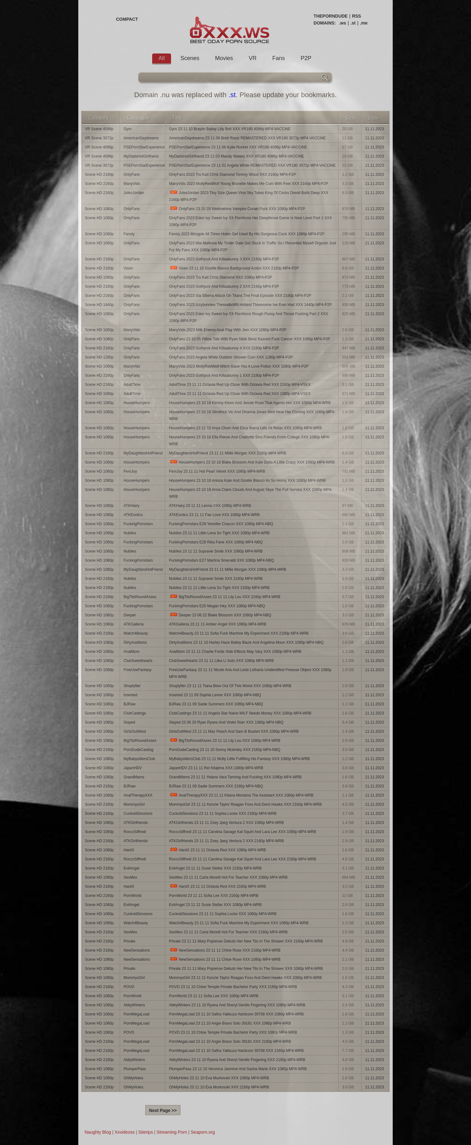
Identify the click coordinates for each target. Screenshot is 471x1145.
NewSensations (137, 950)
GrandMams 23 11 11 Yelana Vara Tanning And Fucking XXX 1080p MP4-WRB (235, 777)
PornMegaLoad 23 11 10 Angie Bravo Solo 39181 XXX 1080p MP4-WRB (230, 1023)
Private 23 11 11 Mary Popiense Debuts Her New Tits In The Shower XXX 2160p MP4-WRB (246, 941)
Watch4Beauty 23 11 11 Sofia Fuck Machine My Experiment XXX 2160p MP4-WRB (238, 633)
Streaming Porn (172, 1132)
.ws (342, 22)
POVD (129, 987)
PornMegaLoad (136, 1014)
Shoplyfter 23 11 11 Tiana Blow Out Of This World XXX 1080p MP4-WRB (230, 686)
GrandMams (134, 777)
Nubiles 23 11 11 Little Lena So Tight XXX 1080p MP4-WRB (219, 533)
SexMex (130, 877)
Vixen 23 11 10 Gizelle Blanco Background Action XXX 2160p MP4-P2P (234, 268)
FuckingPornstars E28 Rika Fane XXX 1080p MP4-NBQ (216, 542)
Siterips (145, 1132)
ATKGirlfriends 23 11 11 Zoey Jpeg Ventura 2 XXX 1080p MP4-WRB (226, 822)
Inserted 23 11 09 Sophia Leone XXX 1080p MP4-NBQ (215, 695)
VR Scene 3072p (99, 138)
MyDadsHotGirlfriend (141, 156)
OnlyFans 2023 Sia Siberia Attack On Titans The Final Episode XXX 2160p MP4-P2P (240, 295)
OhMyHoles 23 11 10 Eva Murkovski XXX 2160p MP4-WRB (219, 1087)
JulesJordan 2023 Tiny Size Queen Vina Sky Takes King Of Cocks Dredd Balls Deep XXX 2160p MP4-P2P (248, 196)
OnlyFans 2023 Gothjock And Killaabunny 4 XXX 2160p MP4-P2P (224, 348)
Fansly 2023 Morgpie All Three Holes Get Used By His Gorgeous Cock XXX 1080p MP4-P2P (246, 234)
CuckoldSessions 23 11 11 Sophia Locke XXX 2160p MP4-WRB (222, 813)
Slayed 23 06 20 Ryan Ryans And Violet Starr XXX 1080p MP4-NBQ (226, 722)
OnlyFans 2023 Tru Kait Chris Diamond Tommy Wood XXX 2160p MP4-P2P (232, 174)
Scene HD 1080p (99, 209)
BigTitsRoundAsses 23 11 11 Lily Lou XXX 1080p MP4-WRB (224, 740)
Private (129, 941)
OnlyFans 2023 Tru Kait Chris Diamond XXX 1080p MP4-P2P (220, 277)
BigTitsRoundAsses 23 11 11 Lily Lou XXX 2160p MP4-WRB (224, 596)
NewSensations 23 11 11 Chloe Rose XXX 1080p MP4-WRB (224, 959)
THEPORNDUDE (330, 16)
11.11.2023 (374, 129)
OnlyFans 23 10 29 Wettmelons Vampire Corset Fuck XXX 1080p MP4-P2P (237, 208)
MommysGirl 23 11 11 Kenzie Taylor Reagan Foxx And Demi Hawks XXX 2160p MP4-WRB (245, 804)
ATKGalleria (134, 624)
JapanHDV (133, 768)
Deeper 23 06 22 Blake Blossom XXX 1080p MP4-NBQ (220, 615)
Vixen (128, 268)
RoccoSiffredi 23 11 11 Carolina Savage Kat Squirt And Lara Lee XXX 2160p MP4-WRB (242, 859)
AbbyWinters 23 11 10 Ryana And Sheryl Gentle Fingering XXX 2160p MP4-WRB (237, 1060)
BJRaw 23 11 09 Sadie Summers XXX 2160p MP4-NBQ (216, 786)
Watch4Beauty (136, 633)
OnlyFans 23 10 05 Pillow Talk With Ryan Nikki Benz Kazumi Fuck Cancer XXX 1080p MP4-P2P (249, 339)
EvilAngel (131, 868)
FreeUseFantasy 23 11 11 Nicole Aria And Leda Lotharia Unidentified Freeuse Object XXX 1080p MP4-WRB (250, 673)
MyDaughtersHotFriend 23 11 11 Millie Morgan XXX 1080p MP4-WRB (227, 569)
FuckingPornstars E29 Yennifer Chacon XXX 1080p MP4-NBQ (221, 524)
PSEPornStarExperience (144, 147)
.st (353, 22)
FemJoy (130, 471)
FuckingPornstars (138, 524)
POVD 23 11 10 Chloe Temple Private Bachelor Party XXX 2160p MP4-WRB (233, 987)
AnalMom (132, 651)
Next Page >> (163, 1110)
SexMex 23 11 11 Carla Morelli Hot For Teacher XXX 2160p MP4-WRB (228, 932)
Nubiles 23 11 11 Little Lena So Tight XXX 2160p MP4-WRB (219, 588)
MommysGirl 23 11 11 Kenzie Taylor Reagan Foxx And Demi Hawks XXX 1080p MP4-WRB (245, 977)
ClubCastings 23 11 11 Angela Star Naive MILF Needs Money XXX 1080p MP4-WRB (240, 713)
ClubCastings (135, 713)
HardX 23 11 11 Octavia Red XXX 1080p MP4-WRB (217, 850)
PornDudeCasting (138, 750)
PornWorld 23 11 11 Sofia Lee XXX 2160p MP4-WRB (213, 895)
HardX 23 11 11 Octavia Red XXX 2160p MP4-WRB (217, 886)
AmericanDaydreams (141, 138)
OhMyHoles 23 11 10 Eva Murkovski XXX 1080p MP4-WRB (219, 1078)
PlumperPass (135, 1069)
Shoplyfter (132, 686)
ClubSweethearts (138, 661)
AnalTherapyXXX (138, 795)
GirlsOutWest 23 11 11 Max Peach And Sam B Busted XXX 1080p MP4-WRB (234, 731)
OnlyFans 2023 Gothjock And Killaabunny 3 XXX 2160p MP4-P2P (224, 259)
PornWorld (132, 895)
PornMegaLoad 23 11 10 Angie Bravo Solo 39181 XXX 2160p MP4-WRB (230, 1041)
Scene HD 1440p (99, 305)
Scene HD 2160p (99, 174)
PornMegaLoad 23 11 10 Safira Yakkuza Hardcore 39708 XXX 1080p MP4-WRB (236, 1014)
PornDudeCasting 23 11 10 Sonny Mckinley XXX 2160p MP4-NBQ (224, 750)
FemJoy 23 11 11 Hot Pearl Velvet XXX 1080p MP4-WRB (217, 471)
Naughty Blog (98, 1132)
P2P (306, 58)
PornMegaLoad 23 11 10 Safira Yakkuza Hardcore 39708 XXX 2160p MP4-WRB (236, 1050)
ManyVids (132, 183)
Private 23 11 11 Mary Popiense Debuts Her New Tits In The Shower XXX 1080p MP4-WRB (246, 968)
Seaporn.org (203, 1132)
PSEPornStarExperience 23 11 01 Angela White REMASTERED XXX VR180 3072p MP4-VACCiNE (252, 165)
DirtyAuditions (135, 642)
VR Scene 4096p (99, 129)
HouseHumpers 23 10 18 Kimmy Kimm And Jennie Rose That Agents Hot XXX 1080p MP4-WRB (250, 403)
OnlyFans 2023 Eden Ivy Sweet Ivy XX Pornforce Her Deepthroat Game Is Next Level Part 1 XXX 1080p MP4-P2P (250, 221)
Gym (127, 129)
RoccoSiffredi (135, 832)
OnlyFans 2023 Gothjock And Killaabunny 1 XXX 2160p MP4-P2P (224, 375)
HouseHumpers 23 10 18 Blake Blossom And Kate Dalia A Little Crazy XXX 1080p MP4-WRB (252, 462)
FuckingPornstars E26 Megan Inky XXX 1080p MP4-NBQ (217, 606)
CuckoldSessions (138, 813)
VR (253, 58)
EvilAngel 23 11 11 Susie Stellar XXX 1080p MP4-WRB (215, 905)
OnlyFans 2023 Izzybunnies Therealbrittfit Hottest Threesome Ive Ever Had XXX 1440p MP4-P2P (250, 305)
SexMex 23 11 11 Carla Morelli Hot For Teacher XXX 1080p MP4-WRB (228, 877)
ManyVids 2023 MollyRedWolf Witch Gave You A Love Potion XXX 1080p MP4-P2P (238, 366)
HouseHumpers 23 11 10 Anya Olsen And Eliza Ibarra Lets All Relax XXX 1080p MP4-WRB (245, 428)
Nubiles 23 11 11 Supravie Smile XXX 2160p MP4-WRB (216, 578)
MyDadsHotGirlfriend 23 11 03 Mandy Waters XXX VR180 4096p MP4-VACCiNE (236, 156)
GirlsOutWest (135, 731)
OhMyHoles (133, 1078)
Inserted (130, 695)
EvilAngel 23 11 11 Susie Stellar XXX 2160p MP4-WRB (215, 868)
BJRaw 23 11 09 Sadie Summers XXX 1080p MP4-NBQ (216, 704)
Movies (224, 58)
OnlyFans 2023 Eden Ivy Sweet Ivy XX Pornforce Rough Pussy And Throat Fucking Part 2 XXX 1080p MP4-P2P (248, 317)
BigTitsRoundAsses (140, 597)
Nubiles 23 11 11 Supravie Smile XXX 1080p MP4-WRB (216, 551)
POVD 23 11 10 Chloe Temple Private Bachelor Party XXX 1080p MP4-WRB (233, 1032)
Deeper (130, 615)
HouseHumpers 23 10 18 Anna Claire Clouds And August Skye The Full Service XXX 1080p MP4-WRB (250, 493)
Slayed (129, 722)
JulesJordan (134, 193)
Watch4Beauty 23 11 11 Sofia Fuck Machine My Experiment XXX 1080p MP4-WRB (238, 923)
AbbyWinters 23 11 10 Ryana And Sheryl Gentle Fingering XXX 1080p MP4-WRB (237, 1005)
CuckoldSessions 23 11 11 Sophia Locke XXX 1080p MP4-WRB (222, 914)
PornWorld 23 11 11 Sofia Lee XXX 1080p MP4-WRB (213, 996)
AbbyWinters (134, 1005)
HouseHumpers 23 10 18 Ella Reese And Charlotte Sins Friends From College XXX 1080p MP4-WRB (249, 440)
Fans (278, 58)
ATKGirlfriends (136, 822)
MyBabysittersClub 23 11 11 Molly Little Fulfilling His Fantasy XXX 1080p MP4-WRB (239, 759)
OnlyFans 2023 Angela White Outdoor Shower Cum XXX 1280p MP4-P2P (231, 357)
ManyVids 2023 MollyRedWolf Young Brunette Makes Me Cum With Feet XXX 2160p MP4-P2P (248, 183)
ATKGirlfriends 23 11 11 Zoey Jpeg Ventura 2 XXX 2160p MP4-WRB (226, 841)
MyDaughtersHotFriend (143, 453)
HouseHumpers (137, 403)
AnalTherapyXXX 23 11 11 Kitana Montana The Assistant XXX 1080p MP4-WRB (241, 795)
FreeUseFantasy (138, 670)
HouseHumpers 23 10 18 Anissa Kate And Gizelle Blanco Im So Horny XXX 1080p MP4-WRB (247, 480)
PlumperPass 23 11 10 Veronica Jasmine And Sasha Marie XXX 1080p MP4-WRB (238, 1069)
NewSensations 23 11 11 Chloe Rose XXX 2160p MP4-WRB (224, 950)
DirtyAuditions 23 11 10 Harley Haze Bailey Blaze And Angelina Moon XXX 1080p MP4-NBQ (246, 642)
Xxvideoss (124, 1132)
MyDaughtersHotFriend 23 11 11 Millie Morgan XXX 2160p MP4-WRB (227, 453)
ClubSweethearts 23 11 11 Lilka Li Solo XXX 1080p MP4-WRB (221, 661)
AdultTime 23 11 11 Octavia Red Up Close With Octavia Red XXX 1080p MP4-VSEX (239, 394)
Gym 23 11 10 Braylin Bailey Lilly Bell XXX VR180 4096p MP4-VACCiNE (230, 129)
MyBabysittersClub (139, 759)
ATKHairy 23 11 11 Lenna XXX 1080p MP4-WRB (210, 505)
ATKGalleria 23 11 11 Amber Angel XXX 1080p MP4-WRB (217, 624)
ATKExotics (133, 515)
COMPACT (127, 19)
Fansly (129, 234)
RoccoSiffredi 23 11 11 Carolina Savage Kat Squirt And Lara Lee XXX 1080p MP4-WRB (242, 832)
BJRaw (130, 704)
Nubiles (130, 533)
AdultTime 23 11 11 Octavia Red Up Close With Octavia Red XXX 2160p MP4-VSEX (239, 384)
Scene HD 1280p (99, 357)
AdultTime (132, 384)
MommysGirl (134, 804)
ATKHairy (131, 505)
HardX (129, 850)
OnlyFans (132, 174)
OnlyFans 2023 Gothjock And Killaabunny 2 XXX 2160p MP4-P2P (224, 286)
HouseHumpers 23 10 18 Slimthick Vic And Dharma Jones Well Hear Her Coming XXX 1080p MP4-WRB (252, 415)
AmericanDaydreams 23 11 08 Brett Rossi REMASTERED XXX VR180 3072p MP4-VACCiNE (247, 138)
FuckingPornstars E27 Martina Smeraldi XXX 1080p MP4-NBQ (221, 560)
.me (364, 22)
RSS (356, 16)
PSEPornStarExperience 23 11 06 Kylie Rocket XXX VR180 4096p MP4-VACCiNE (238, 147)
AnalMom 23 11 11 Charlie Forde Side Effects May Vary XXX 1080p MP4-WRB (235, 651)
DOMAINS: (324, 22)
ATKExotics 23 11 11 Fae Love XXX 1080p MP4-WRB (214, 515)
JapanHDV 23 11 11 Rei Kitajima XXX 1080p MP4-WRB (216, 768)
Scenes (189, 58)
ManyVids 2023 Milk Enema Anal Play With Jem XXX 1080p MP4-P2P (227, 330)
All (161, 58)
